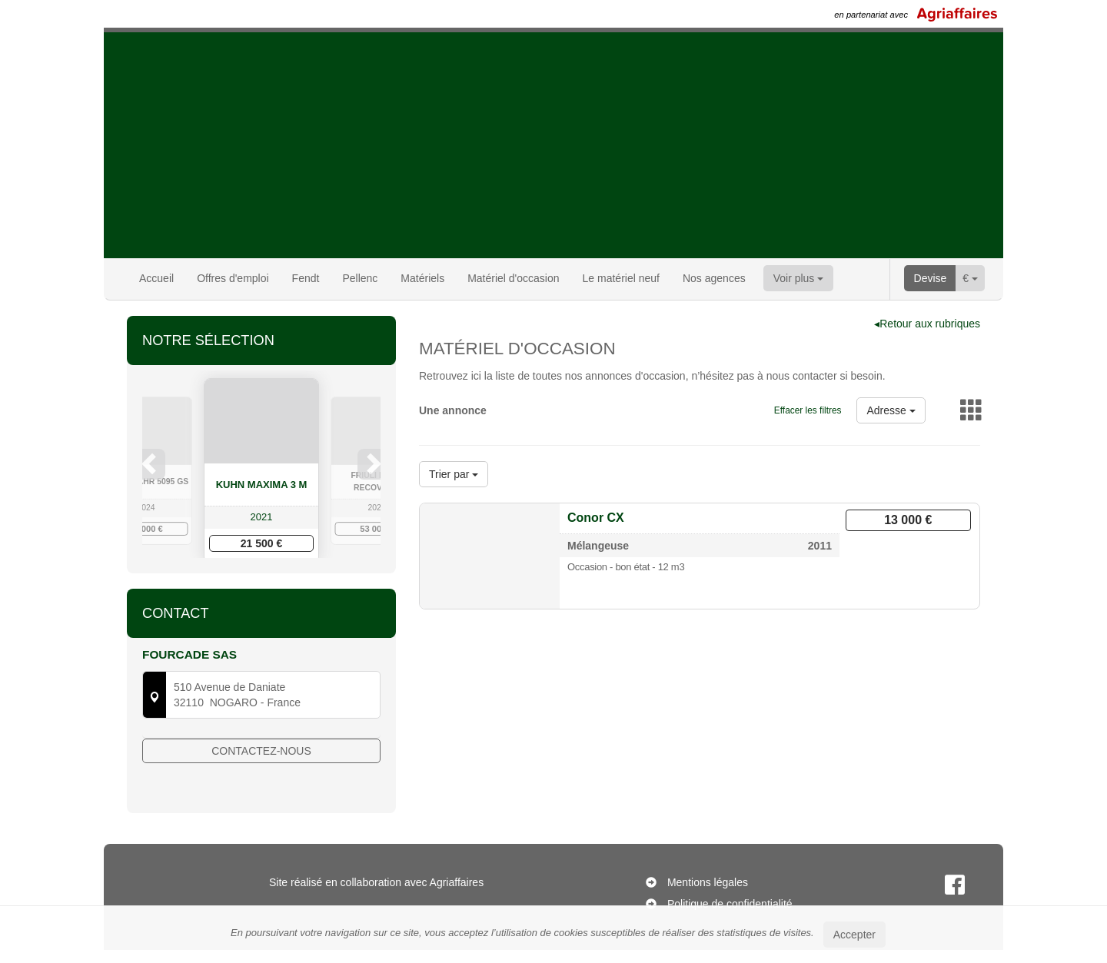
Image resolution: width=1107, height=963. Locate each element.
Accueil (156, 278)
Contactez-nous (261, 798)
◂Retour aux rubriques (927, 323)
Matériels (422, 278)
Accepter (854, 934)
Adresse (890, 410)
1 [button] (239, 594)
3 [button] (269, 594)
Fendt (306, 278)
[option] (261, 470)
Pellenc (359, 278)
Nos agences (714, 278)
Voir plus (798, 278)
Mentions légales (707, 895)
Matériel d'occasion (513, 278)
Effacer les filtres (808, 410)
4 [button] (285, 594)
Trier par (453, 474)
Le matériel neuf (621, 278)
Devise (930, 278)
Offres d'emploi (232, 278)
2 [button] (254, 594)
